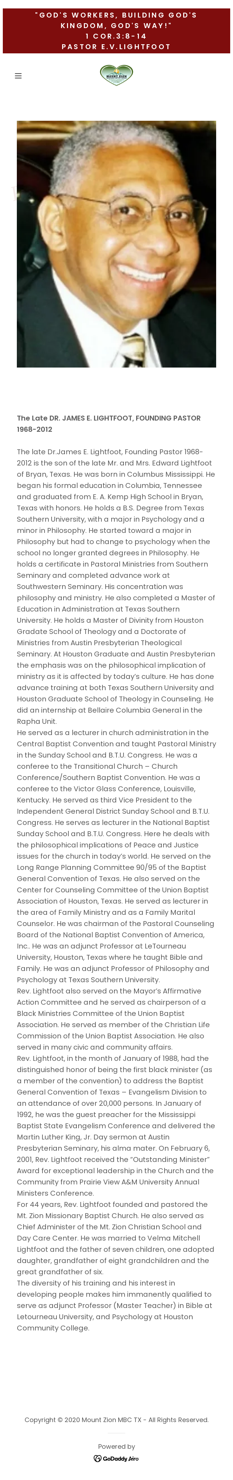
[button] (27, 76)
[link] (116, 76)
